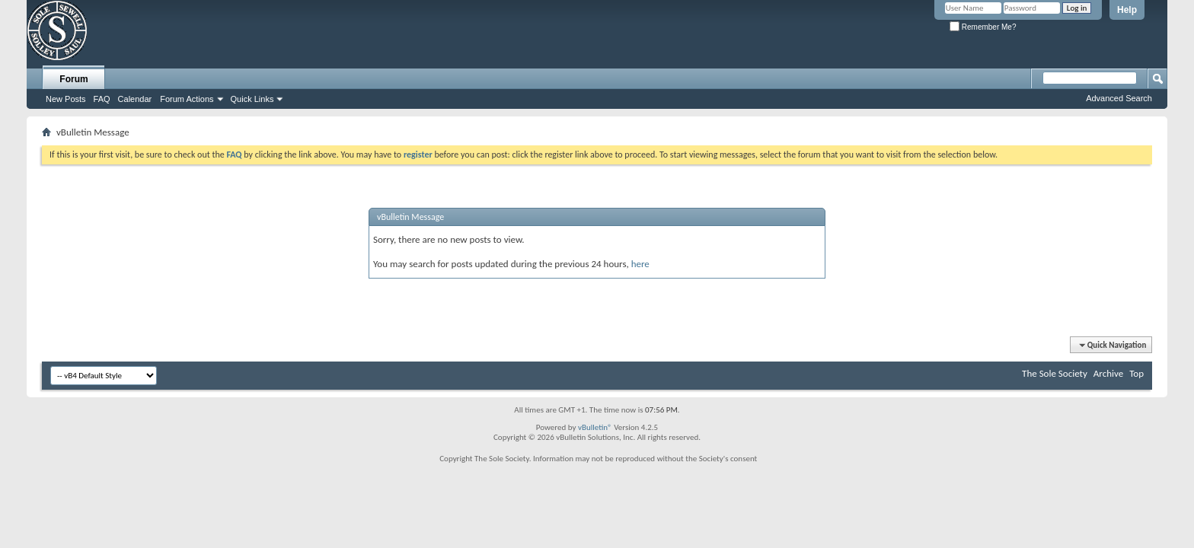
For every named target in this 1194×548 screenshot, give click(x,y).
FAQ (102, 99)
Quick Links (252, 99)
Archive (1108, 373)
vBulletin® (595, 427)
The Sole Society (1054, 373)
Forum (73, 79)
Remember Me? (983, 27)
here (640, 263)
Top (1136, 373)
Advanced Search (1119, 98)
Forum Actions (186, 99)
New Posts (66, 99)
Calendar (135, 99)
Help (1127, 10)
